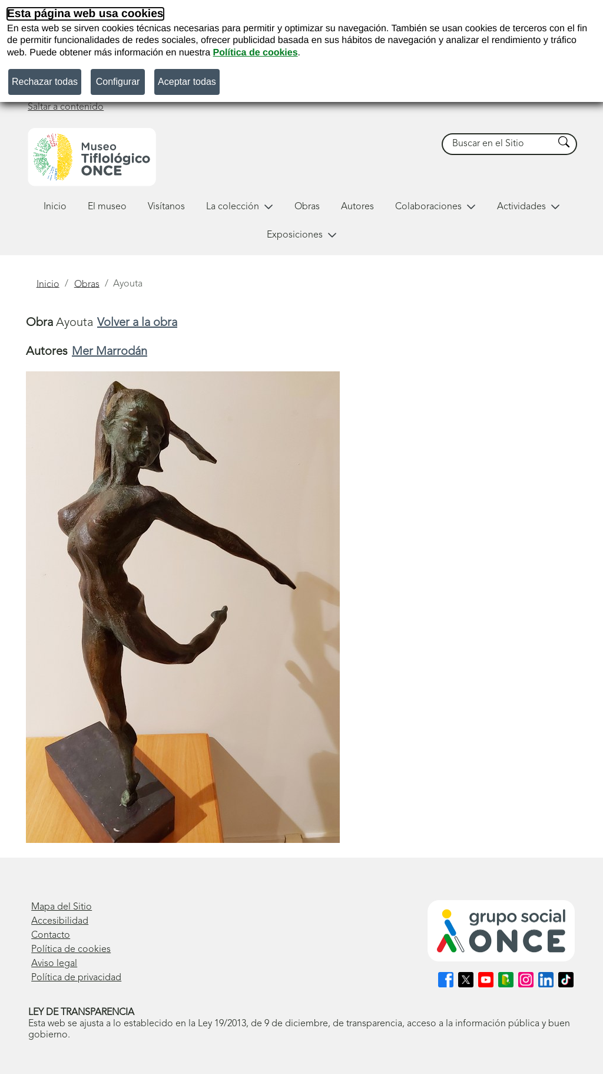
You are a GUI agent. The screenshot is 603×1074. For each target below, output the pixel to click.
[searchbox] (498, 144)
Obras (307, 207)
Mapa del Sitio (61, 907)
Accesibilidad (59, 921)
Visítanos (166, 207)
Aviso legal (54, 963)
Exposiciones (302, 235)
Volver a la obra (137, 323)
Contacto (50, 935)
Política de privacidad (76, 978)
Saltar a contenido (66, 107)
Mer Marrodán (109, 352)
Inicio (55, 207)
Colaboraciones (435, 207)
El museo (107, 207)
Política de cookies (255, 53)
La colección (239, 207)
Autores (357, 207)
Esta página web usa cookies (85, 13)
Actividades (528, 207)
